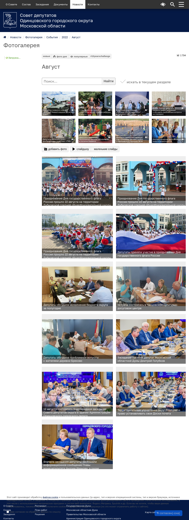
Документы (61, 4)
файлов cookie (50, 497)
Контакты (94, 4)
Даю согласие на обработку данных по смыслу (75, 513)
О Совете (11, 4)
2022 (65, 37)
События (52, 37)
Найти (109, 81)
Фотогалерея (33, 37)
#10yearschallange (100, 56)
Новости (77, 4)
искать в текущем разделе (149, 82)
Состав (26, 4)
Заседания (42, 4)
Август (76, 37)
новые (46, 56)
